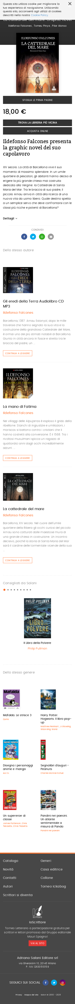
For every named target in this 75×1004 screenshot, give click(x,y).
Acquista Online (37, 131)
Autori (8, 886)
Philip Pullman (37, 648)
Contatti (9, 877)
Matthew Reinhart (50, 727)
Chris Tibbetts (20, 826)
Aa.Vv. (6, 773)
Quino (6, 719)
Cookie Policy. (40, 15)
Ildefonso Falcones (20, 26)
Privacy (19, 995)
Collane (47, 877)
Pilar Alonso (59, 26)
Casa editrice (52, 869)
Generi (46, 860)
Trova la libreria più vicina (37, 123)
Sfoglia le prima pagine (37, 100)
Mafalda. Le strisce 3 (17, 715)
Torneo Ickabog (53, 886)
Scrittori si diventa (18, 895)
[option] (37, 625)
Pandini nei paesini (50, 831)
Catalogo (10, 860)
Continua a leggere (17, 353)
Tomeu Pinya (42, 26)
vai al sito (37, 943)
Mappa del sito (31, 995)
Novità (8, 869)
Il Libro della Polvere (37, 643)
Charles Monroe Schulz (52, 773)
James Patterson (12, 823)
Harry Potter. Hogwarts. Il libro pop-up (56, 719)
